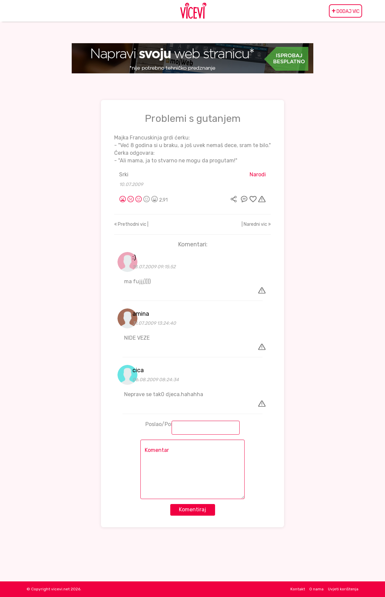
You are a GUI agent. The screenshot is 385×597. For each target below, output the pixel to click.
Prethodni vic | (131, 224)
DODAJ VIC (345, 11)
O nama (316, 589)
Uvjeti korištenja (343, 589)
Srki (123, 174)
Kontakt (297, 589)
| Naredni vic (256, 224)
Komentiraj (192, 509)
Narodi (258, 174)
